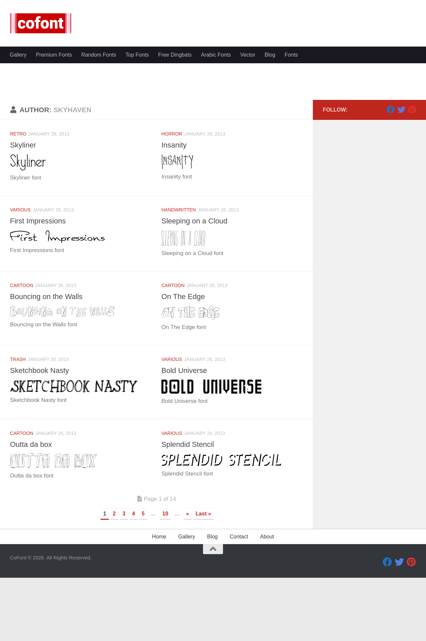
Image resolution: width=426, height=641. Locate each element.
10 (165, 577)
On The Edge (184, 359)
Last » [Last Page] (203, 577)
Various (20, 273)
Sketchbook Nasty (41, 433)
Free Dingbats (175, 155)
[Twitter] (401, 173)
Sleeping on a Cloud (196, 284)
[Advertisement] (213, 96)
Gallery (18, 155)
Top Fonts (137, 155)
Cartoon (21, 348)
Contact (239, 600)
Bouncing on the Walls (49, 359)
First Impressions (40, 284)
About (267, 600)
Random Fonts (98, 155)
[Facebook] (391, 173)
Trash (18, 422)
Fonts (291, 155)
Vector (247, 155)
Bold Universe (185, 433)
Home (159, 600)
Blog (270, 155)
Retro (18, 197)
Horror (171, 197)
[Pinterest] (412, 173)
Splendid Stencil (189, 507)
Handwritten (178, 273)
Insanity (174, 208)
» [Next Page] (187, 577)
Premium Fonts (54, 155)
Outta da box (32, 507)
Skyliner (24, 208)
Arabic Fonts (216, 155)
